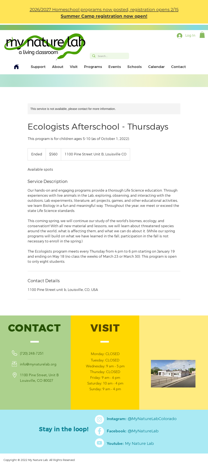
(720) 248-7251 (32, 353)
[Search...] (109, 56)
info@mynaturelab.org (38, 364)
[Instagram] (99, 419)
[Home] (16, 66)
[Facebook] (99, 431)
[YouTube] (99, 442)
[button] (202, 35)
